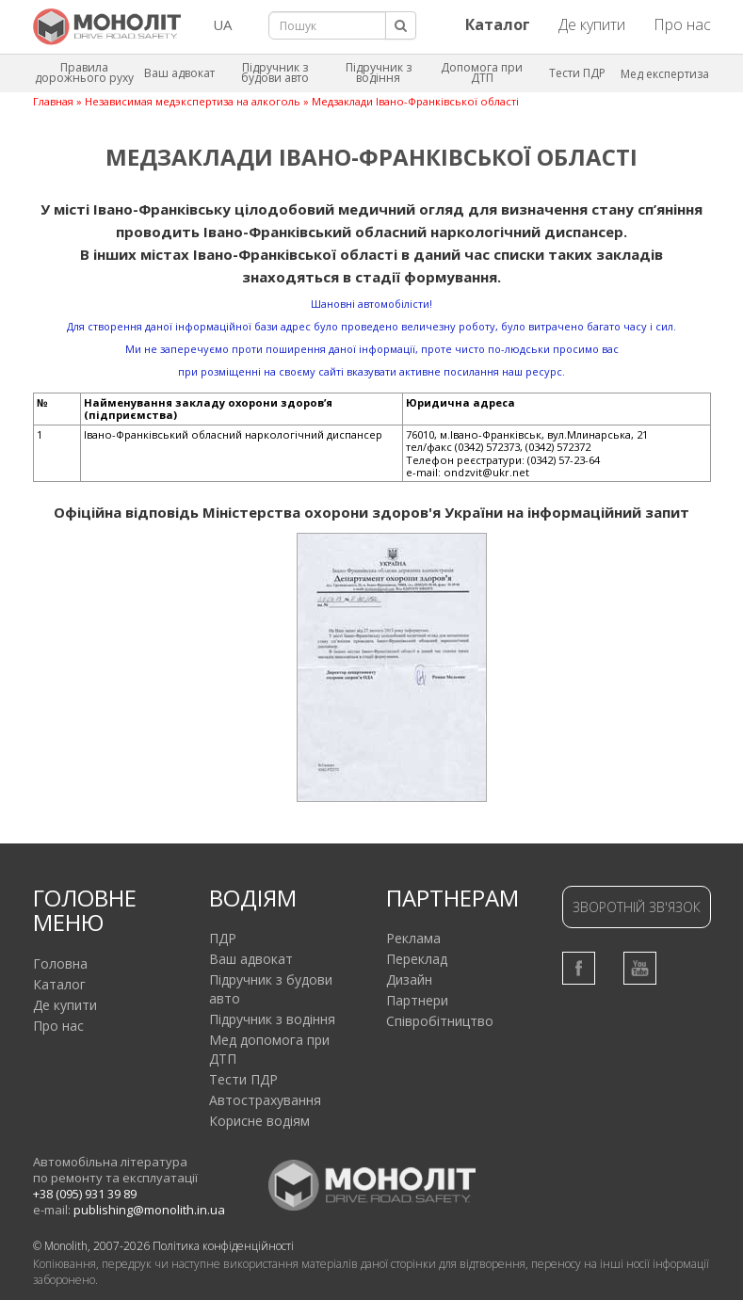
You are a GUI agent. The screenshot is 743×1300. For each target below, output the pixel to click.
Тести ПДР (577, 73)
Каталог (59, 984)
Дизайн (409, 979)
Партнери (417, 1000)
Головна (60, 963)
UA (222, 24)
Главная (53, 101)
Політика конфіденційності (223, 1246)
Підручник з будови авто (275, 72)
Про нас (682, 24)
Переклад (416, 959)
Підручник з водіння (379, 72)
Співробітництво (439, 1021)
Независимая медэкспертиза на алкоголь (192, 101)
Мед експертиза (665, 74)
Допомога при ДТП (482, 72)
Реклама (413, 938)
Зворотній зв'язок (637, 907)
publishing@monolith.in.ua (149, 1209)
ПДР (222, 938)
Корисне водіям (259, 1121)
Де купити (591, 24)
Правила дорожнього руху (84, 72)
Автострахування (265, 1100)
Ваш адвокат (179, 73)
